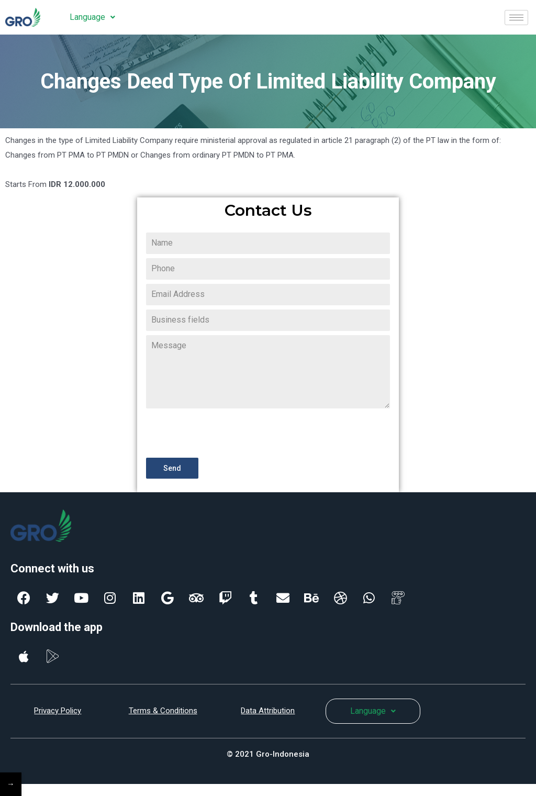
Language (92, 17)
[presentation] (225, 433)
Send (172, 468)
